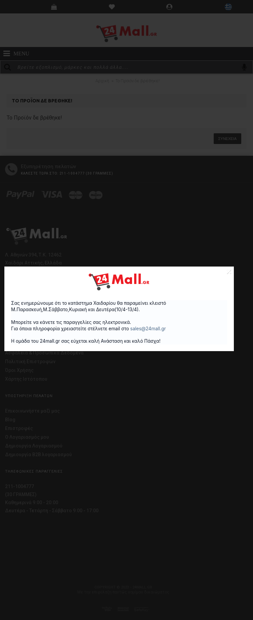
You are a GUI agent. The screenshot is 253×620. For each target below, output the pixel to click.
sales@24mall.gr (148, 328)
